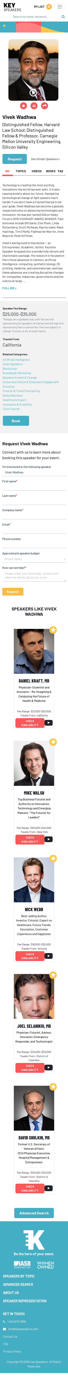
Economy (9, 386)
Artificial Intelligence (16, 359)
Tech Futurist (11, 408)
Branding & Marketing (17, 373)
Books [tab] (50, 171)
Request (15, 159)
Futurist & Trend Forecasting (21, 391)
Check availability (29, 723)
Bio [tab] (7, 171)
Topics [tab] (21, 171)
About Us (11, 1293)
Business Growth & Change (20, 377)
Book (16, 421)
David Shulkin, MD (34, 1137)
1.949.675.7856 (16, 1321)
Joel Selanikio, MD (34, 1026)
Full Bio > (9, 288)
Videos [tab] (37, 171)
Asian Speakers (13, 364)
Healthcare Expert (15, 400)
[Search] (35, 16)
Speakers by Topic (19, 1276)
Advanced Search (34, 1213)
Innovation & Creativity (17, 404)
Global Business (13, 395)
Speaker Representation (24, 1301)
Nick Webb (34, 909)
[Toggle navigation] (60, 6)
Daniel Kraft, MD (34, 680)
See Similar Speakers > (45, 159)
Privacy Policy (12, 1351)
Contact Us (10, 1336)
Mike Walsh (34, 792)
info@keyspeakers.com (23, 1329)
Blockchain (10, 368)
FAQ (5, 1344)
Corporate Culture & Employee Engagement (31, 382)
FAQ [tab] (60, 171)
